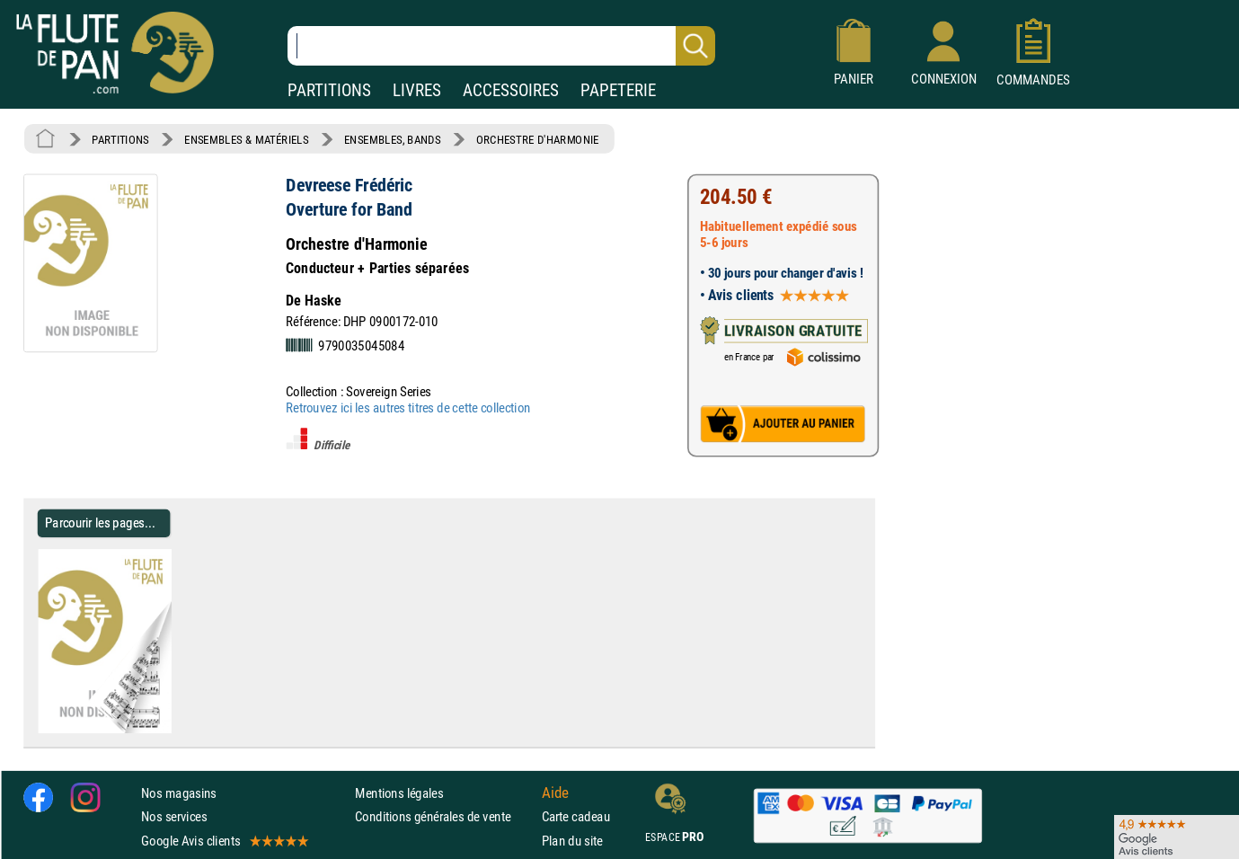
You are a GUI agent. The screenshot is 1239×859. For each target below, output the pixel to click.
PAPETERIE (618, 90)
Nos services (174, 817)
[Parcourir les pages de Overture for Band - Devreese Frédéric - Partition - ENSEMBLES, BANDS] (164, 729)
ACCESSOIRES (511, 90)
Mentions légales (399, 793)
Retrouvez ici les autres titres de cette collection (408, 407)
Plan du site (572, 840)
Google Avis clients (223, 840)
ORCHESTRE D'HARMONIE (537, 139)
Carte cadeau (576, 817)
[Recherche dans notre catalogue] (501, 46)
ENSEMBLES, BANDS (392, 139)
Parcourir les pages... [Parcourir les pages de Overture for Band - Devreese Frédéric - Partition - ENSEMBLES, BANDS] (100, 522)
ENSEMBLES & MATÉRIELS (246, 139)
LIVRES (417, 90)
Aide (555, 793)
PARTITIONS (329, 90)
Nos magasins (179, 793)
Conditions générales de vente (444, 817)
